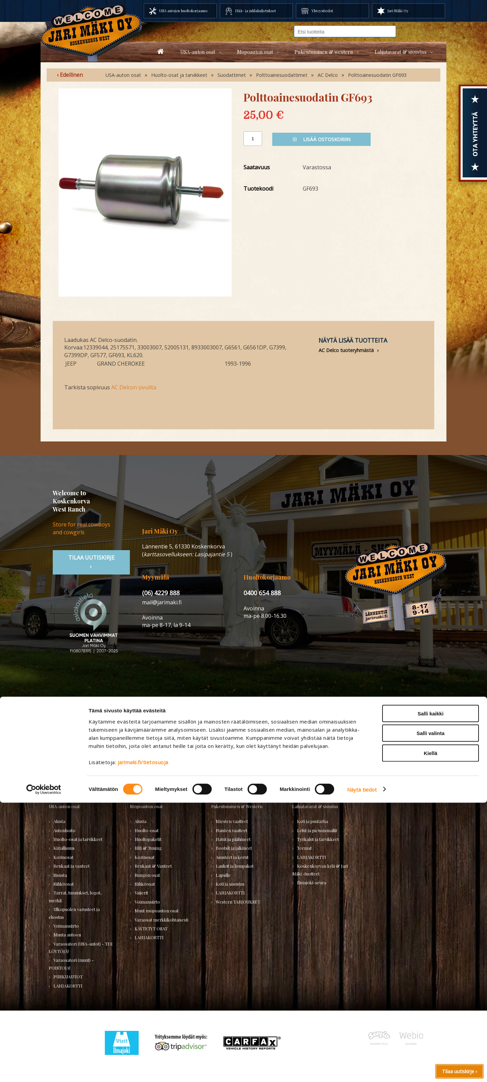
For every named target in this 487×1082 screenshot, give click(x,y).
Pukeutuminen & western (324, 51)
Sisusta (60, 875)
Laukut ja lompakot (235, 866)
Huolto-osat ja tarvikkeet (179, 75)
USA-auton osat (197, 51)
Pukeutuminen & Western (236, 806)
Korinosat (63, 857)
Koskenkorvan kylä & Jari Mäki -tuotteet (320, 869)
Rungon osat (147, 875)
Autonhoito (64, 830)
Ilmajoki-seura (311, 882)
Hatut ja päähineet (233, 839)
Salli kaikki (431, 993)
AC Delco (328, 75)
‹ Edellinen (70, 75)
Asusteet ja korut (232, 857)
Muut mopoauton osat (157, 910)
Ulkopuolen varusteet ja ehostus (74, 912)
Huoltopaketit (148, 839)
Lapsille (223, 875)
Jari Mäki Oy (398, 10)
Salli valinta (431, 1013)
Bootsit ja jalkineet (234, 848)
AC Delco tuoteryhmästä (346, 350)
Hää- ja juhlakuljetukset (255, 10)
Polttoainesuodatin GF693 (377, 75)
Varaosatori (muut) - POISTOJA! (71, 963)
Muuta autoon (67, 934)
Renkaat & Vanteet (153, 866)
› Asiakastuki (361, 741)
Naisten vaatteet (231, 830)
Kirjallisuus (64, 848)
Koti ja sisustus (230, 884)
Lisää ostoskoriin (321, 139)
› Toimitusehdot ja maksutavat (383, 749)
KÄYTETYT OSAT (151, 928)
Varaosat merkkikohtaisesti (161, 920)
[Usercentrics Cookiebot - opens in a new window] (43, 1069)
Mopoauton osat (255, 51)
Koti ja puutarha (312, 821)
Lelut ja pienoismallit (317, 830)
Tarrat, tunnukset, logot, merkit (75, 896)
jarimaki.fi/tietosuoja (143, 1041)
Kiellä (430, 1032)
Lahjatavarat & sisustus (400, 51)
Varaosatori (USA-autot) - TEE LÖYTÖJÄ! (81, 947)
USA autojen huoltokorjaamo (183, 10)
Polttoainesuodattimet (281, 75)
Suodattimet (231, 75)
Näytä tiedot (362, 1068)
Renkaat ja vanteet (71, 866)
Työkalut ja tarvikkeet (318, 839)
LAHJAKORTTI (149, 937)
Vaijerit (141, 892)
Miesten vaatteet (232, 821)
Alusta (59, 821)
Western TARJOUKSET (238, 902)
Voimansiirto (66, 926)
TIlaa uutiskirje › (91, 562)
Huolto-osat (147, 830)
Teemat (304, 848)
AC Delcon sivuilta (133, 387)
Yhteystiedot (322, 10)
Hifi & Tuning (148, 848)
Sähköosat (63, 884)
